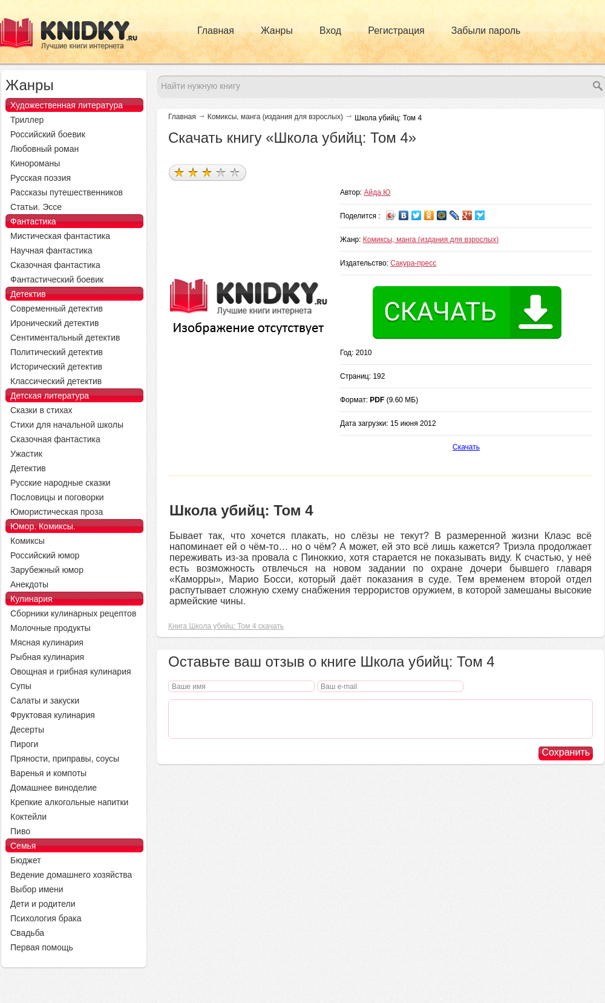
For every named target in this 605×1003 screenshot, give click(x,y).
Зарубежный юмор (46, 570)
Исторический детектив (56, 366)
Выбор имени (37, 889)
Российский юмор (44, 555)
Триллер (27, 120)
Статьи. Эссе (36, 207)
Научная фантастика (51, 250)
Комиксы (27, 541)
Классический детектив (56, 381)
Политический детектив (56, 352)
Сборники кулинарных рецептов (73, 613)
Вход (330, 30)
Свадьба (27, 933)
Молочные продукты (50, 628)
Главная (215, 30)
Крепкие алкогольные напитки (69, 802)
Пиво (20, 831)
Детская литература (49, 395)
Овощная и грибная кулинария (70, 671)
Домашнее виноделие (53, 787)
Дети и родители (42, 904)
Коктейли (28, 817)
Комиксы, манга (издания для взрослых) (275, 117)
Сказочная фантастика (55, 265)
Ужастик (26, 454)
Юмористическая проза (56, 512)
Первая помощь (41, 947)
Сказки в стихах (41, 410)
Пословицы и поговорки (57, 497)
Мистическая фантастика (60, 236)
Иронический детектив (54, 323)
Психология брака (46, 918)
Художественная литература (66, 105)
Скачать (466, 447)
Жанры (277, 30)
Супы (20, 686)
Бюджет (25, 860)
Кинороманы (35, 163)
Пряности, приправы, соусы (64, 758)
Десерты (27, 729)
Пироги (24, 744)
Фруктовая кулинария (52, 715)
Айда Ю (377, 192)
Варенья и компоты (48, 773)
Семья (23, 846)
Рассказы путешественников (66, 192)
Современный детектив (56, 308)
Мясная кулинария (46, 642)
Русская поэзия (40, 178)
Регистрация (396, 30)
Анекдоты (29, 584)
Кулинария (31, 599)
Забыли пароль (486, 30)
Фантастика (33, 221)
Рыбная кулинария (47, 657)
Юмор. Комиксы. (43, 526)
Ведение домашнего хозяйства (71, 875)
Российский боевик (47, 134)
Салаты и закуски (44, 700)
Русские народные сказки (60, 483)
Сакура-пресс (413, 263)
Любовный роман (44, 149)
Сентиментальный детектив (65, 337)
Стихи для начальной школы (66, 425)
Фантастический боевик (56, 279)
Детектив (28, 294)
